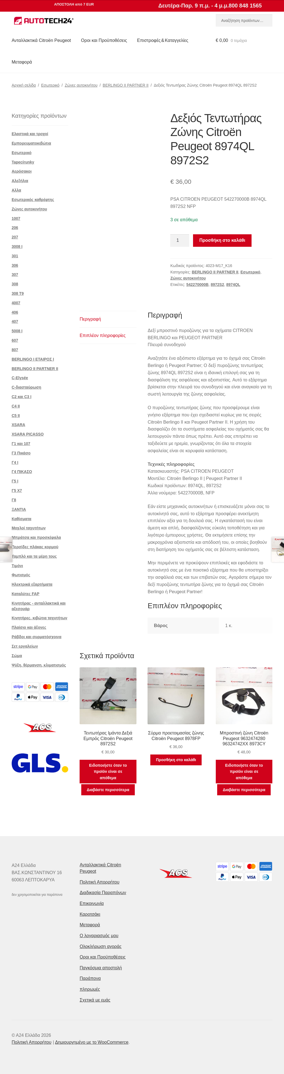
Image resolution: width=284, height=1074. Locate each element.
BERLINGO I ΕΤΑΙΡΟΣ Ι (33, 359)
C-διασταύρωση (26, 387)
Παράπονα (90, 978)
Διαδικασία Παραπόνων (103, 892)
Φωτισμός (21, 575)
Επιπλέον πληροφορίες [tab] (103, 335)
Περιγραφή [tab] (90, 319)
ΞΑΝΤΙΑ (19, 509)
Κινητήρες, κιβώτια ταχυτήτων (39, 618)
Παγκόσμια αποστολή (101, 967)
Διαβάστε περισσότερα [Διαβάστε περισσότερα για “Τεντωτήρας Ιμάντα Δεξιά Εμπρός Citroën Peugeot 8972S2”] (108, 790)
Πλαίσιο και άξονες (29, 627)
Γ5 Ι (15, 481)
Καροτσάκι (90, 914)
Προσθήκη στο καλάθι (222, 240)
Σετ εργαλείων (25, 646)
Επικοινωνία (92, 903)
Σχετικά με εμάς (95, 1000)
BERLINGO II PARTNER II (125, 85)
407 (15, 321)
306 (15, 265)
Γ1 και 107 (21, 443)
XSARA (18, 424)
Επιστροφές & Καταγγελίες (162, 40)
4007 (16, 303)
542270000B (197, 284)
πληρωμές (90, 989)
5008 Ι (17, 331)
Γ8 (14, 500)
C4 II (16, 406)
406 (15, 312)
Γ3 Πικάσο (21, 453)
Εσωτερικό (50, 85)
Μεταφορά (22, 62)
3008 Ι (17, 246)
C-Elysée (20, 378)
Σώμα (17, 655)
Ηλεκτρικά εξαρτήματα (32, 584)
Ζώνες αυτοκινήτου (81, 85)
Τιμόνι (17, 566)
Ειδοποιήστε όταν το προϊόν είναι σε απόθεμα (108, 771)
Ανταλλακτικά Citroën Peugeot (41, 40)
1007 (16, 218)
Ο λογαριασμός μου (99, 935)
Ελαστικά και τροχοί (30, 134)
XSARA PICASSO (28, 434)
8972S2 (217, 284)
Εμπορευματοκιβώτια (31, 143)
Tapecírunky (23, 162)
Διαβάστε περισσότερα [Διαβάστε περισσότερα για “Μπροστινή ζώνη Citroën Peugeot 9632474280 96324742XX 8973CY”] (244, 790)
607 (15, 340)
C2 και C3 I (21, 396)
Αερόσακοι (22, 171)
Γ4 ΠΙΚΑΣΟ (22, 471)
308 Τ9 (18, 293)
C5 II (16, 415)
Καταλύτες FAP (25, 594)
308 (15, 284)
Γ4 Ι (15, 462)
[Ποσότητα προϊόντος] (179, 240)
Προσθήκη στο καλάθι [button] (176, 760)
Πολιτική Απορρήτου (99, 882)
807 (15, 350)
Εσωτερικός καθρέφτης (33, 199)
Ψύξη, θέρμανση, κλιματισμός (39, 665)
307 (15, 274)
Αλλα (16, 190)
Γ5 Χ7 (17, 490)
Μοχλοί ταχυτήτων (29, 528)
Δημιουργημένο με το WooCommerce (91, 1042)
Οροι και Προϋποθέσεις (104, 40)
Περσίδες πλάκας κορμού (35, 547)
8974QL (233, 284)
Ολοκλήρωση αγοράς (100, 946)
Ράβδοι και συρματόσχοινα (36, 637)
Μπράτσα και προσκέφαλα (36, 537)
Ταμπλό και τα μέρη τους (34, 556)
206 (15, 227)
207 (15, 237)
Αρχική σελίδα (24, 85)
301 (15, 256)
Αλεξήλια (20, 180)
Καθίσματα (21, 519)
